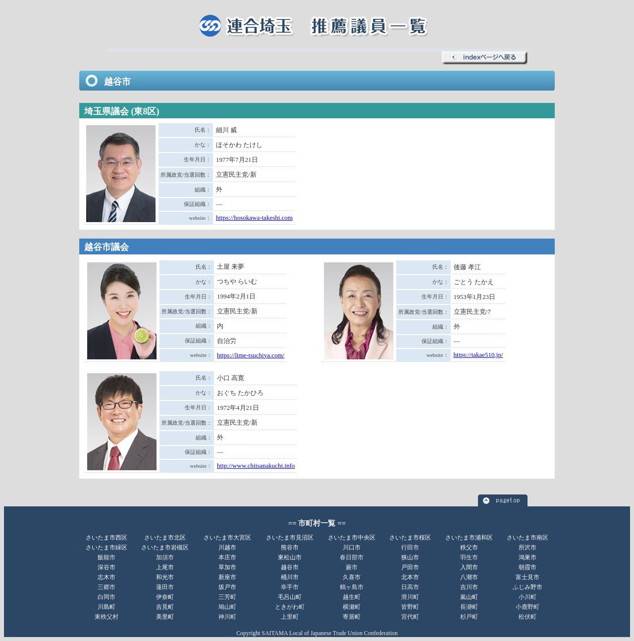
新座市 (227, 577)
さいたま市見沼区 (290, 537)
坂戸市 (227, 587)
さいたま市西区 (106, 537)
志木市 (106, 577)
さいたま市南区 (527, 537)
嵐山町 (469, 596)
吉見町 (165, 606)
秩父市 (469, 547)
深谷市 (106, 567)
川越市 (227, 547)
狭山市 (410, 557)
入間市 (469, 567)
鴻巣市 (527, 557)
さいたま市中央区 (351, 537)
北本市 (410, 577)
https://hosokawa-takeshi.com (254, 217)
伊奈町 (165, 596)
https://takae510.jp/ (478, 354)
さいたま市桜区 (410, 537)
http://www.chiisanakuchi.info (256, 465)
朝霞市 (527, 567)
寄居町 (352, 616)
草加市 (227, 567)
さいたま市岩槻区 (165, 547)
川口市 (352, 547)
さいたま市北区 (165, 537)
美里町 (165, 616)
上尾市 (165, 567)
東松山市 (290, 557)
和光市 (165, 577)
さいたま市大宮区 (227, 537)
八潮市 (469, 577)
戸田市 (410, 567)
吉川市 (469, 587)
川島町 (106, 606)
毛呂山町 (290, 596)
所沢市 (527, 547)
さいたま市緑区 (106, 547)
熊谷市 (290, 547)
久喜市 (352, 577)
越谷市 (290, 567)
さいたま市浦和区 (469, 537)
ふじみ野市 (527, 587)
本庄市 (227, 557)
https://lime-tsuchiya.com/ (250, 355)
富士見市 (527, 577)
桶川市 (290, 577)
